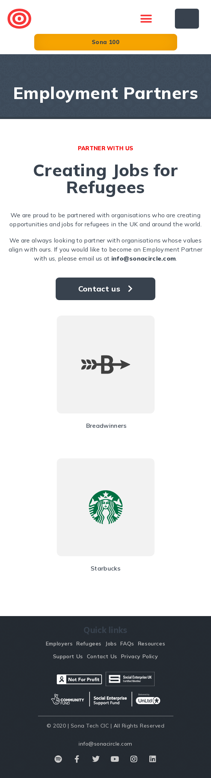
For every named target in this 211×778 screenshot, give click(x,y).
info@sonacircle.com (143, 258)
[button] (146, 18)
